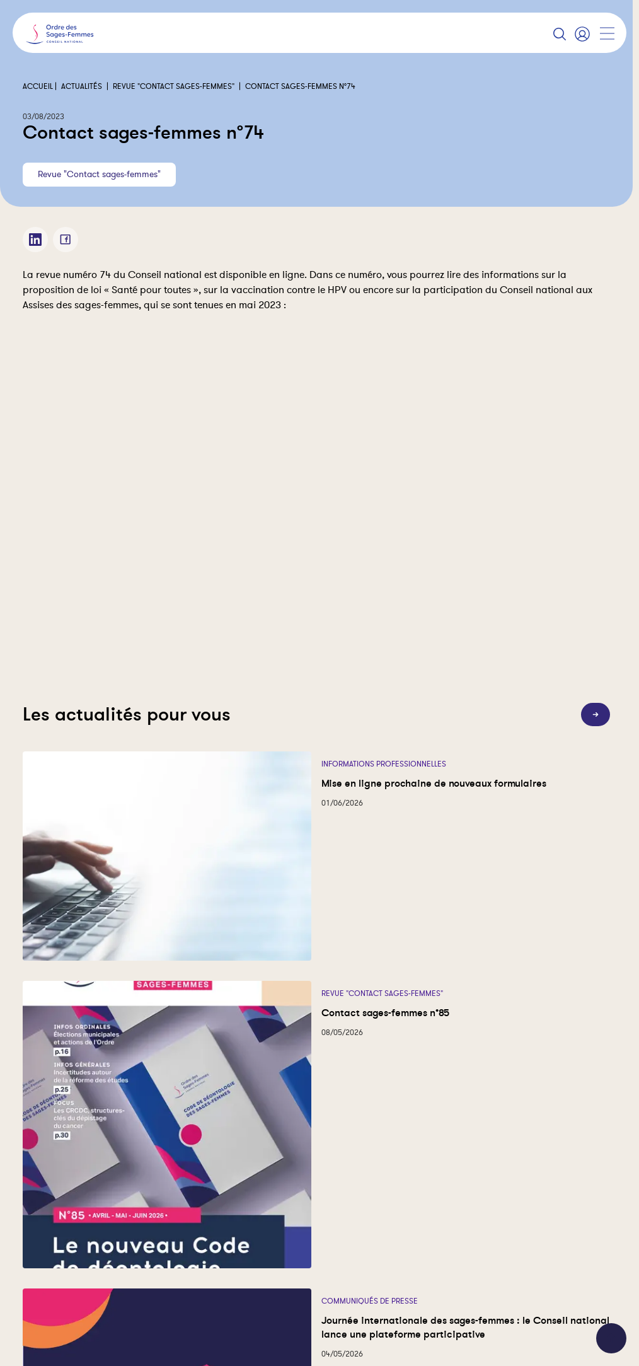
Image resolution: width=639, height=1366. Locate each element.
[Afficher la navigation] (607, 33)
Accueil (38, 86)
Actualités (81, 86)
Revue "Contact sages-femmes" (173, 86)
